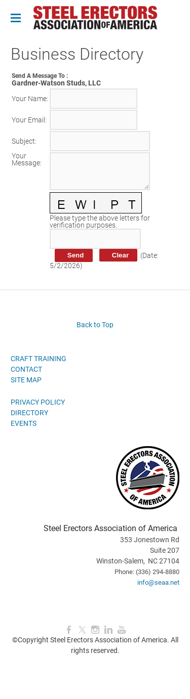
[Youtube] (122, 630)
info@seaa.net (158, 582)
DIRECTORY (29, 413)
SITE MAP (26, 380)
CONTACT (26, 369)
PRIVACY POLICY (38, 402)
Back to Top (95, 325)
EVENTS (23, 423)
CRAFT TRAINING (38, 359)
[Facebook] (69, 630)
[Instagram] (95, 630)
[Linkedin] (108, 630)
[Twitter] (82, 630)
